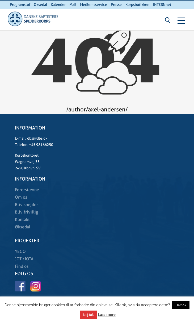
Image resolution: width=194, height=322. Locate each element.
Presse (116, 4)
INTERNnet (162, 4)
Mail (72, 4)
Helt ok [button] (180, 305)
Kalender (58, 4)
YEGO (20, 251)
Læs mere (107, 314)
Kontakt (22, 219)
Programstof (20, 4)
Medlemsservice (93, 4)
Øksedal (40, 4)
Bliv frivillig (26, 212)
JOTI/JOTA (24, 258)
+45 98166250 (40, 145)
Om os (21, 197)
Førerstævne (27, 189)
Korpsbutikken (137, 4)
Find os (21, 266)
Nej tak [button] (88, 315)
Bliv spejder (26, 204)
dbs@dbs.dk (36, 138)
